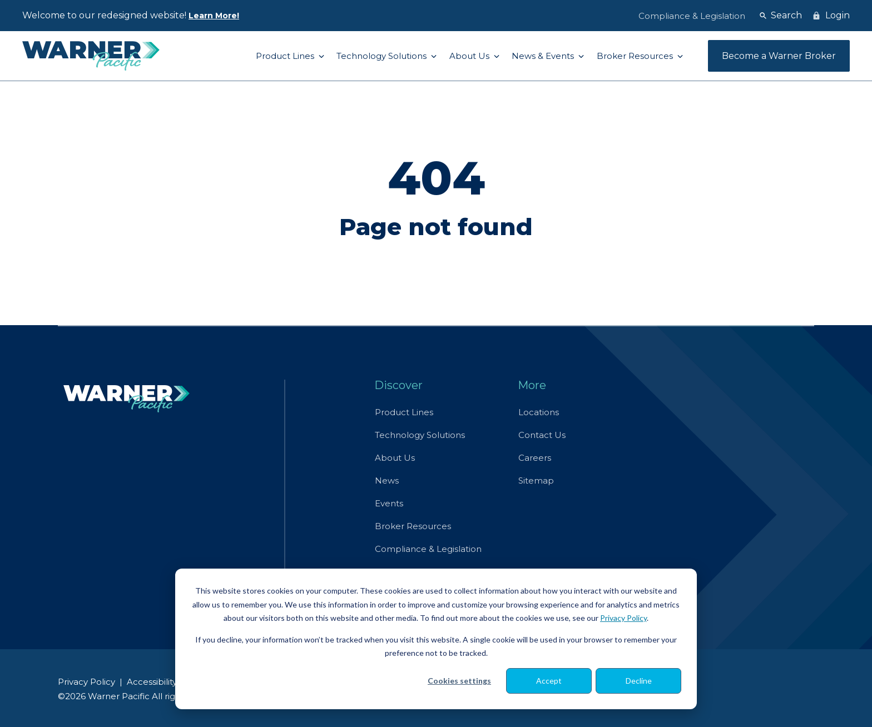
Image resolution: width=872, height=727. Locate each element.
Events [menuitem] (389, 503)
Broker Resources (636, 56)
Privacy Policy (623, 618)
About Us (470, 56)
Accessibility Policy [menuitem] (165, 681)
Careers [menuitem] (534, 457)
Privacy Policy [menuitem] (86, 681)
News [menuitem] (387, 480)
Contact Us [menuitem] (542, 435)
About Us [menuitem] (395, 457)
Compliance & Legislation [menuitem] (428, 549)
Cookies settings (459, 680)
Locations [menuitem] (538, 412)
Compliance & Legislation (691, 16)
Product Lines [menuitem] (404, 412)
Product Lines (286, 56)
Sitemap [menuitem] (536, 480)
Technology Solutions (382, 56)
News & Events (544, 56)
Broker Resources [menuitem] (413, 526)
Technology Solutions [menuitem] (420, 435)
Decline (639, 680)
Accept (549, 680)
